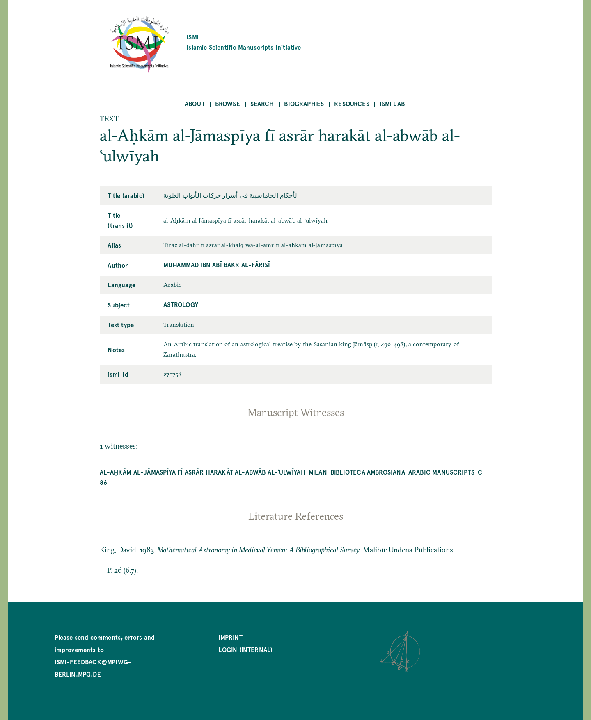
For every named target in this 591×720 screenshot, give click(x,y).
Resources (351, 103)
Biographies (304, 103)
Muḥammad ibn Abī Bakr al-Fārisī (216, 264)
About (195, 103)
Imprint (230, 637)
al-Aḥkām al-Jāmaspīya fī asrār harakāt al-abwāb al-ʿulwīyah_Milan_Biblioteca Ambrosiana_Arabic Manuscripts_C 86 (291, 477)
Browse (227, 103)
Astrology (180, 304)
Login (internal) (245, 649)
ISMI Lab (392, 103)
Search (262, 103)
